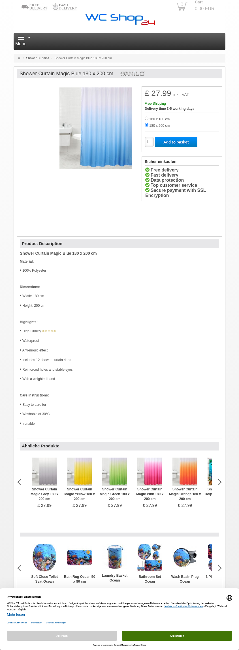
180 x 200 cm (159, 126)
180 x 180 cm (159, 119)
